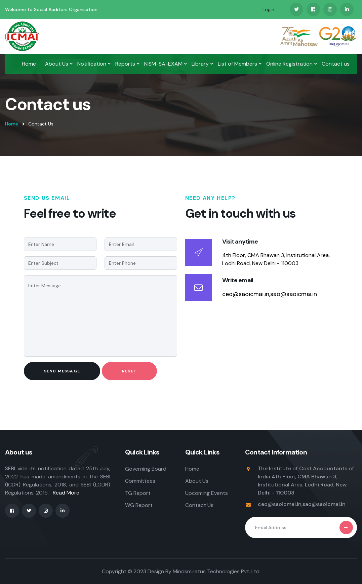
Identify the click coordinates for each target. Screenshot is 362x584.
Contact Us (199, 505)
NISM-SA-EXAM (163, 63)
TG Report (138, 493)
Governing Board (145, 468)
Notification (91, 63)
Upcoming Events (206, 493)
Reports (125, 63)
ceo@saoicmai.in (279, 504)
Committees (140, 480)
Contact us (336, 63)
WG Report (139, 505)
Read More (66, 492)
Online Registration (289, 63)
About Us (56, 63)
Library (200, 63)
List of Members (237, 63)
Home (29, 63)
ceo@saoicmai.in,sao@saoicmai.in (269, 294)
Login (268, 9)
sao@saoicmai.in (324, 504)
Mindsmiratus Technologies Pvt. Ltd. (216, 571)
